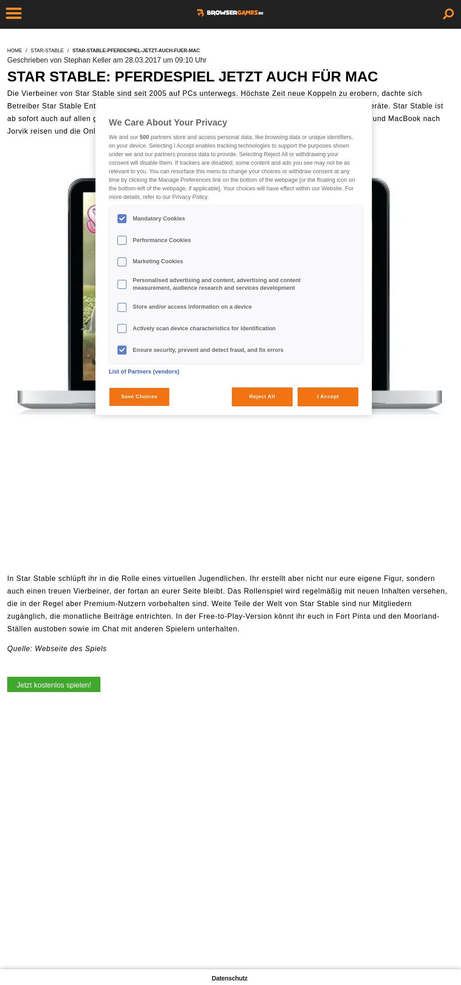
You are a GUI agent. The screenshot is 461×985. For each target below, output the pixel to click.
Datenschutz (229, 978)
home (14, 50)
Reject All (262, 396)
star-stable (47, 50)
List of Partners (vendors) (144, 372)
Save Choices (139, 396)
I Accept (328, 396)
